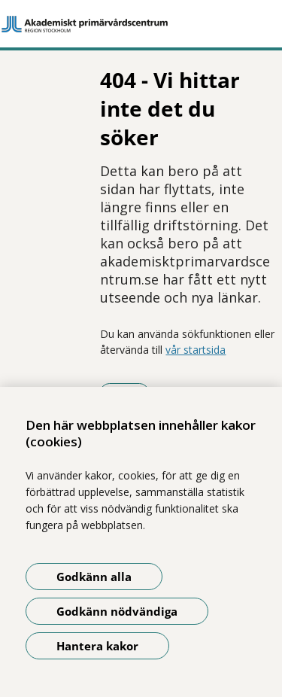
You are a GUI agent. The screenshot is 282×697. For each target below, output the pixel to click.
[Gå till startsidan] (141, 24)
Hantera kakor (97, 645)
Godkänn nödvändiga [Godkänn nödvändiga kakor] (116, 611)
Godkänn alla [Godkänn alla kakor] (94, 576)
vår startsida (195, 349)
